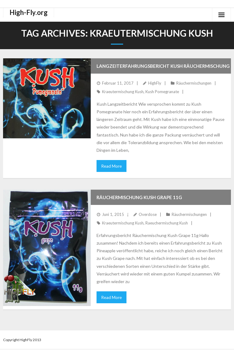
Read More (111, 166)
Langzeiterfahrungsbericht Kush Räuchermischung (163, 66)
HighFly (154, 83)
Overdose (148, 214)
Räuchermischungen (193, 83)
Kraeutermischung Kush (123, 91)
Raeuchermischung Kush (166, 222)
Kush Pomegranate (162, 91)
